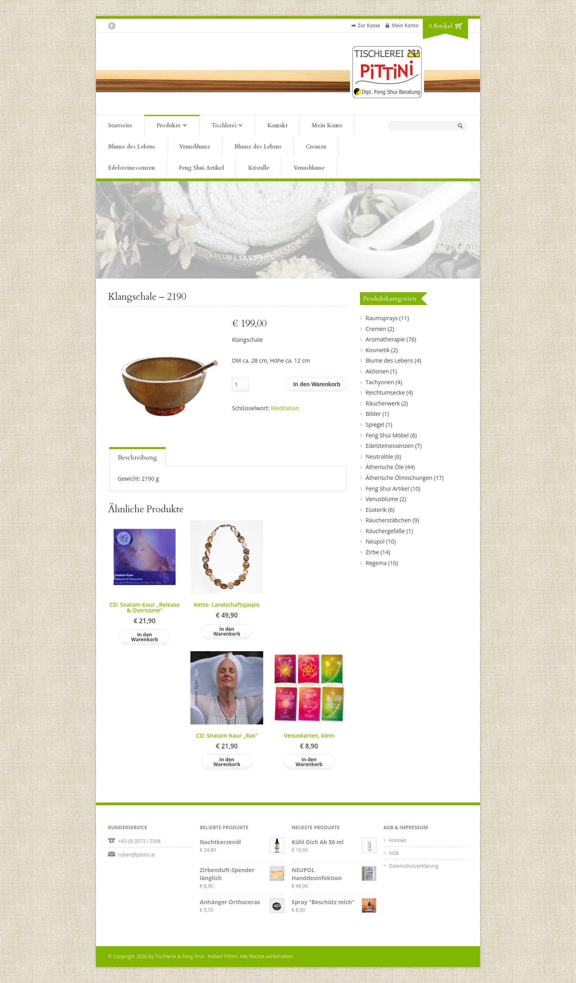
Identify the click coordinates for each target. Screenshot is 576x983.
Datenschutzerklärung (414, 866)
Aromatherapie (385, 339)
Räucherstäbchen (388, 520)
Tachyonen (380, 382)
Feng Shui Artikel (201, 168)
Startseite (120, 125)
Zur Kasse (369, 25)
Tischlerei (221, 126)
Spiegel (375, 424)
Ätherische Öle (385, 467)
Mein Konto (405, 25)
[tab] (137, 456)
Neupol (375, 541)
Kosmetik (378, 350)
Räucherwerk (383, 403)
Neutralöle (379, 456)
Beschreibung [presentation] (137, 457)
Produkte (165, 126)
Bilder (373, 413)
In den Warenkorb (316, 384)
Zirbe (372, 552)
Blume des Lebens (131, 146)
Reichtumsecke (385, 392)
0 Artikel (440, 26)
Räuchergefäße (385, 531)
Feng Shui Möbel (387, 435)
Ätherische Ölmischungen (399, 477)
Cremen (316, 146)
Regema (376, 563)
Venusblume (194, 146)
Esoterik (376, 510)
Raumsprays (382, 318)
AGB (394, 853)
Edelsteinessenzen (131, 168)
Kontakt (277, 125)
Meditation (285, 408)
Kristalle (259, 168)
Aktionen (377, 371)
